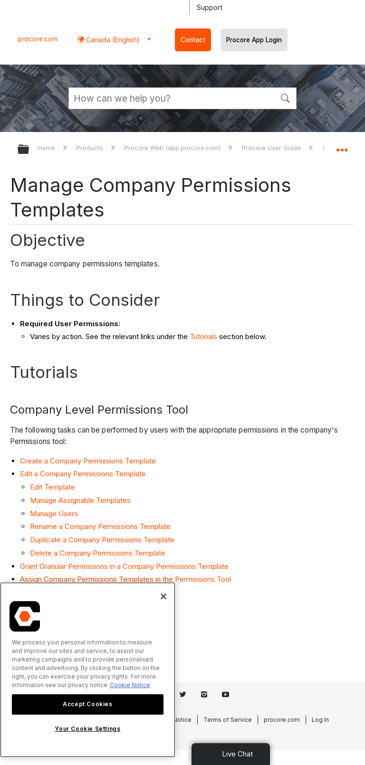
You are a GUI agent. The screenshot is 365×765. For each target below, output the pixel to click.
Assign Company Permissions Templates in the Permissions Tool (125, 579)
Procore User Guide (272, 147)
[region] (87, 669)
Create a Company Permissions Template (88, 460)
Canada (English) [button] (112, 40)
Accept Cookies (87, 704)
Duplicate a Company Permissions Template (102, 539)
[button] (285, 97)
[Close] (163, 596)
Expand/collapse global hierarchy (29, 150)
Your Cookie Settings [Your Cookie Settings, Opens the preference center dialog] (87, 728)
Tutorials (203, 336)
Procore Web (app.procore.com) (173, 147)
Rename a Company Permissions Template (100, 526)
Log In (320, 719)
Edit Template (52, 486)
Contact (193, 40)
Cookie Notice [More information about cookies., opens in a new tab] (130, 685)
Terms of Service (227, 719)
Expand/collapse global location (341, 146)
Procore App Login (254, 40)
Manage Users (54, 513)
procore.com (38, 39)
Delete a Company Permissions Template (97, 552)
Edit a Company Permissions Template (83, 473)
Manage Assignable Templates (80, 500)
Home (47, 147)
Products (91, 147)
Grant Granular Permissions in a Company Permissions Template (124, 566)
